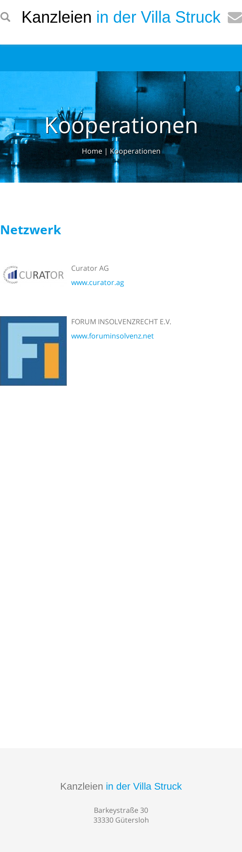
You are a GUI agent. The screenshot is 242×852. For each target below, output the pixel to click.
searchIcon (5, 17)
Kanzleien (121, 786)
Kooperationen (135, 151)
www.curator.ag (97, 282)
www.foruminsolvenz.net (112, 336)
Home (92, 151)
